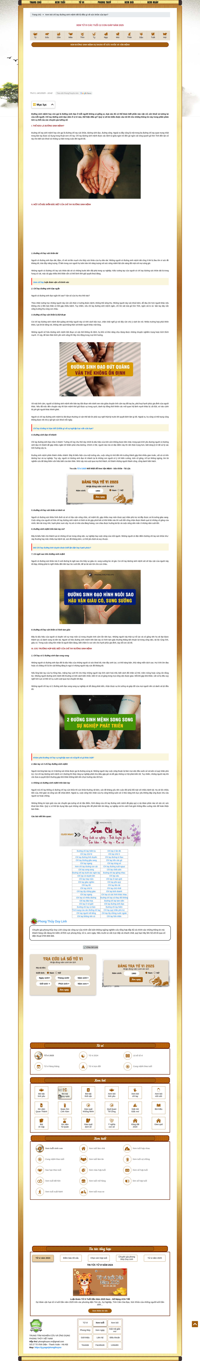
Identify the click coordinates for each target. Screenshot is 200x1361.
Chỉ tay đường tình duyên (86, 857)
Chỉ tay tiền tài (114, 885)
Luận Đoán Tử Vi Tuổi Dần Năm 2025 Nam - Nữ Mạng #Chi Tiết (100, 1299)
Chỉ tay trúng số (114, 863)
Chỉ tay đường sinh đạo (114, 904)
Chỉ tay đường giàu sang (86, 860)
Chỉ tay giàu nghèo (86, 882)
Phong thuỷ (104, 2)
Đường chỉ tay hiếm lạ (86, 851)
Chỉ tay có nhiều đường (86, 898)
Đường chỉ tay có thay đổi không (114, 898)
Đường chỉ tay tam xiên (114, 901)
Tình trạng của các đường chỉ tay (86, 910)
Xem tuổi (60, 2)
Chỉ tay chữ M (86, 854)
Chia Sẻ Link (92, 947)
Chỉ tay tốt (86, 885)
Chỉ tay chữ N (86, 888)
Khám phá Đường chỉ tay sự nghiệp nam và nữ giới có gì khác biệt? (63, 758)
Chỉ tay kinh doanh (114, 891)
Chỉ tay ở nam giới (114, 879)
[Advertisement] (100, 70)
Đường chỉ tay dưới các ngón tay (86, 873)
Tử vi (81, 2)
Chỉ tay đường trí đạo (114, 857)
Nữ (120, 490)
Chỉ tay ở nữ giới (86, 904)
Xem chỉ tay (38, 282)
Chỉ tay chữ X (114, 854)
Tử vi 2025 (81, 468)
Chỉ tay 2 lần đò (114, 851)
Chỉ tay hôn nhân (114, 916)
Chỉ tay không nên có (86, 916)
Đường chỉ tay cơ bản (86, 907)
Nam (113, 490)
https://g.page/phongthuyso (48, 1347)
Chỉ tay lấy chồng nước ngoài (114, 913)
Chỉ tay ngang (86, 863)
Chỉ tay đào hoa (86, 901)
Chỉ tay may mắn (86, 879)
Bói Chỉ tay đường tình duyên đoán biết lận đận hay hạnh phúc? (62, 548)
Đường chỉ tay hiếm (114, 907)
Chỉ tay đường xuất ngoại (114, 866)
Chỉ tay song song (86, 870)
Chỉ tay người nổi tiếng (86, 913)
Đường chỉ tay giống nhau (114, 873)
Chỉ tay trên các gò (114, 860)
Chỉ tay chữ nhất (114, 888)
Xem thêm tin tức (100, 1311)
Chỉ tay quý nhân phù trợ (114, 910)
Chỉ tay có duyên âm (86, 876)
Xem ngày (152, 2)
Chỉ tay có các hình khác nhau (114, 894)
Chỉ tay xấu (114, 876)
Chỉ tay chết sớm (114, 870)
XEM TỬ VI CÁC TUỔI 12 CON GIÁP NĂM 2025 (100, 25)
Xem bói (129, 2)
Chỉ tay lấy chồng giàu (86, 891)
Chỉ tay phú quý (114, 882)
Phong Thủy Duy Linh (52, 921)
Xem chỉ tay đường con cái (86, 866)
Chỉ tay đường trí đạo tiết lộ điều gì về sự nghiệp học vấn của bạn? (63, 428)
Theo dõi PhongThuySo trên (73, 93)
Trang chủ (35, 2)
